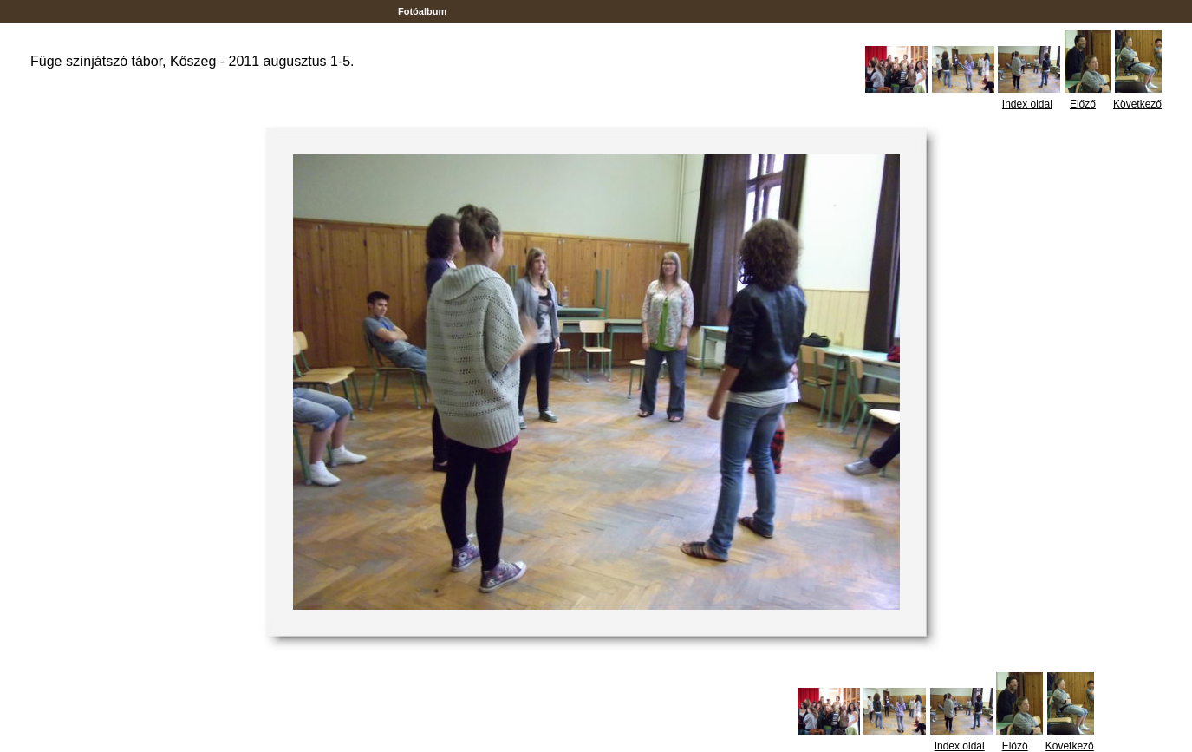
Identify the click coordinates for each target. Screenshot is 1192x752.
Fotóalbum (422, 11)
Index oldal (1027, 104)
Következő (1137, 104)
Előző (1083, 104)
